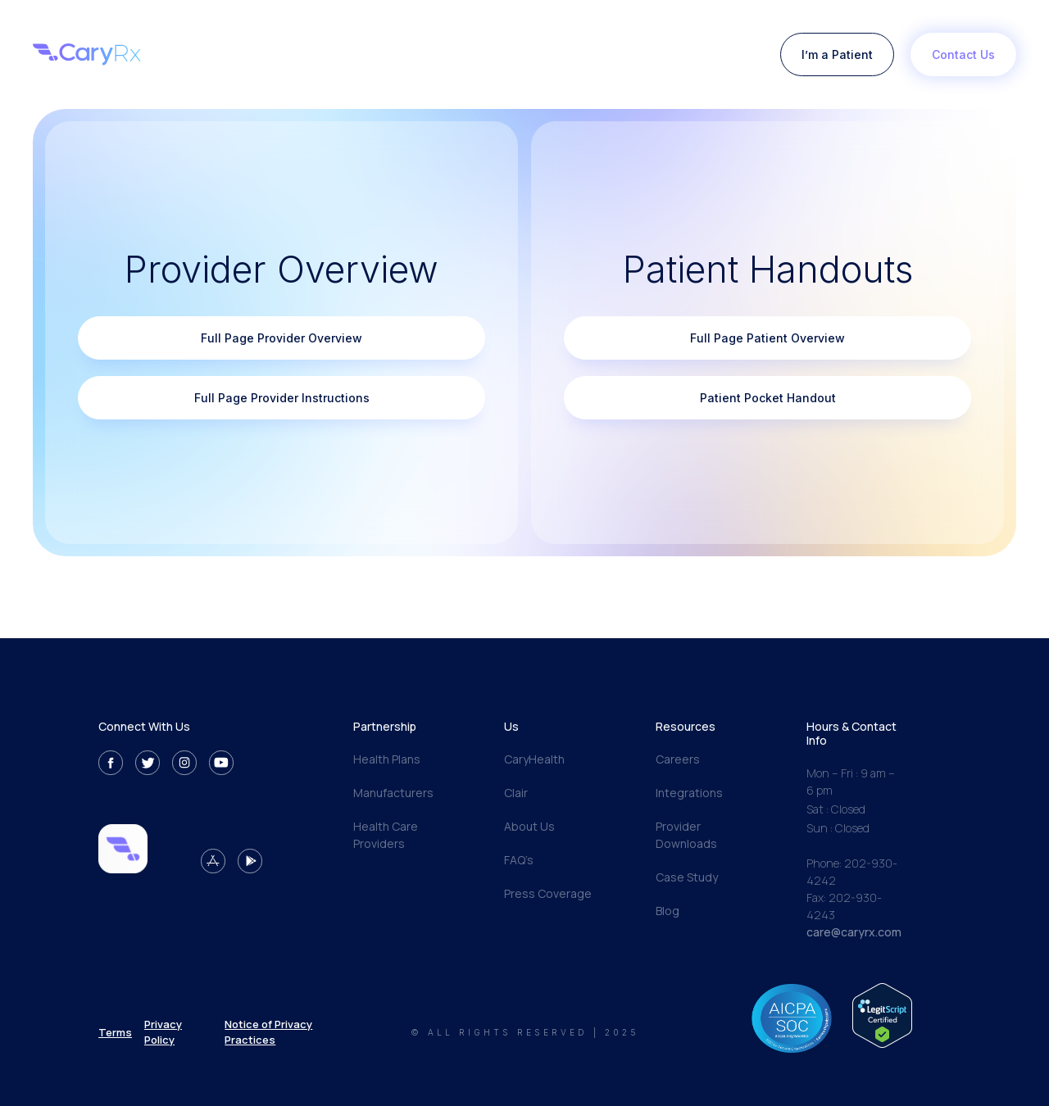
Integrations (689, 792)
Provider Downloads (686, 834)
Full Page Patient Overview (767, 338)
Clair (516, 792)
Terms (115, 1032)
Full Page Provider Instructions (282, 398)
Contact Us (963, 54)
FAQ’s (519, 860)
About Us (529, 826)
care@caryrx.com (853, 932)
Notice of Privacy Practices (268, 1031)
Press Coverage (548, 893)
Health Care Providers (385, 834)
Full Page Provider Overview (281, 338)
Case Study (687, 877)
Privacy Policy (163, 1031)
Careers (678, 759)
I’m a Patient (837, 54)
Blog (667, 910)
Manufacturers (393, 792)
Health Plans (386, 759)
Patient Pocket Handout (768, 398)
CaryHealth (534, 759)
